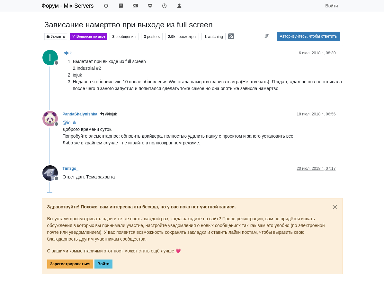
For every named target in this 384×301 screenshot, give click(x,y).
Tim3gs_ (70, 168)
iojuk (67, 53)
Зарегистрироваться (70, 264)
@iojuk (108, 114)
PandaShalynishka (80, 114)
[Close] (334, 207)
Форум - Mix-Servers (68, 6)
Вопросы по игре (88, 36)
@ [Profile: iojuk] (69, 122)
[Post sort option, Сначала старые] (266, 36)
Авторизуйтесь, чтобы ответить (308, 36)
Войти (103, 264)
